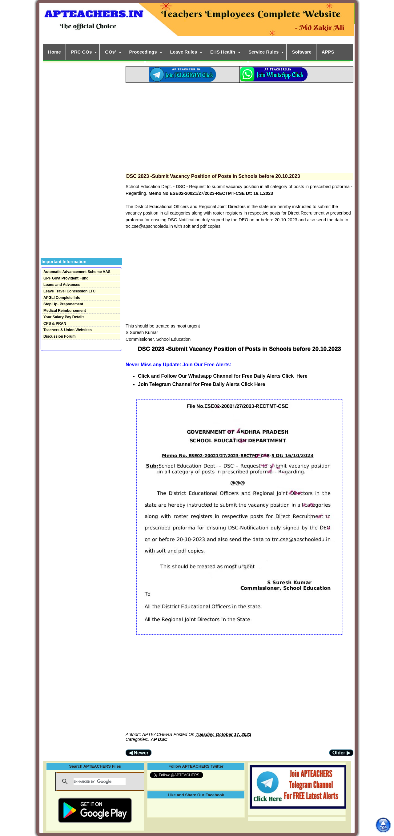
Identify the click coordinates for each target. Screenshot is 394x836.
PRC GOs (81, 51)
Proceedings (143, 51)
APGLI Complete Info (61, 297)
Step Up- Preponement (63, 304)
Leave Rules (183, 51)
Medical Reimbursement (64, 310)
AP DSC (159, 739)
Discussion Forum (59, 336)
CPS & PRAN (54, 323)
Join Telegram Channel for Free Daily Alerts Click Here (201, 384)
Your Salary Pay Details (63, 317)
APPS (328, 51)
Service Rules (263, 51)
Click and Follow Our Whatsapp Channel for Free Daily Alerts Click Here (223, 376)
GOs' (110, 51)
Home (54, 51)
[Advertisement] (239, 126)
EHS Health (222, 51)
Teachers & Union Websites (67, 330)
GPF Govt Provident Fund (66, 278)
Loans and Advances (61, 285)
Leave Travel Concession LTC (69, 291)
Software (301, 51)
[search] (100, 781)
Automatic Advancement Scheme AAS (77, 272)
